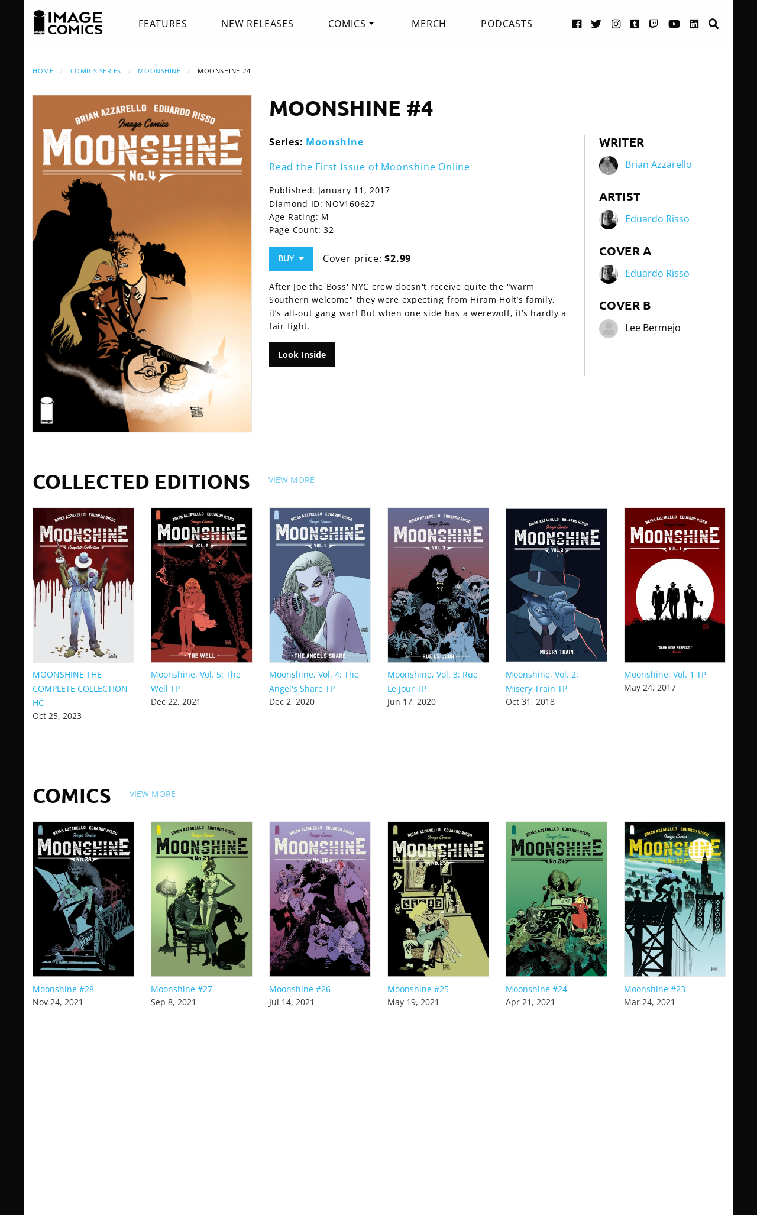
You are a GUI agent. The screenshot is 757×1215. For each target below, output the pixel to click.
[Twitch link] (654, 23)
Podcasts (506, 23)
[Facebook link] (577, 23)
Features (162, 23)
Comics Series (95, 70)
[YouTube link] (674, 23)
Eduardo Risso (657, 218)
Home (43, 70)
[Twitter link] (596, 23)
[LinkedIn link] (694, 23)
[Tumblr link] (635, 23)
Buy (291, 258)
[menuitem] (162, 23)
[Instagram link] (616, 23)
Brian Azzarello (658, 164)
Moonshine (159, 70)
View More (291, 479)
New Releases (257, 23)
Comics (347, 23)
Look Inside (302, 354)
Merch (429, 23)
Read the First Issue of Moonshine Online (369, 166)
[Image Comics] (68, 22)
